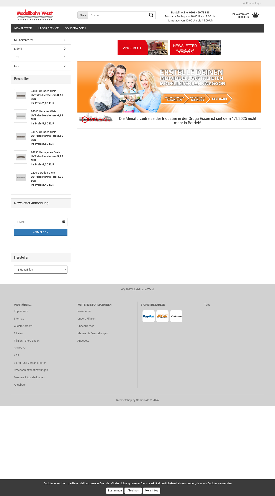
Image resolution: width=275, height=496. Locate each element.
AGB (16, 445)
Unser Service (48, 28)
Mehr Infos (151, 490)
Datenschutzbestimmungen (31, 460)
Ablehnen (133, 490)
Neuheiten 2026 (23, 130)
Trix (16, 147)
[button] (23, 79)
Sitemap (19, 408)
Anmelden (41, 322)
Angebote (20, 474)
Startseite (20, 438)
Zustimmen (115, 490)
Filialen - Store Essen (26, 430)
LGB (16, 156)
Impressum (21, 401)
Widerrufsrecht (23, 416)
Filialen (18, 423)
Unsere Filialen (86, 408)
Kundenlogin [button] (251, 3)
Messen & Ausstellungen (29, 467)
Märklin (18, 138)
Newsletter (23, 28)
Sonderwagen (75, 28)
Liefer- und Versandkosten (30, 453)
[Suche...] (82, 15)
